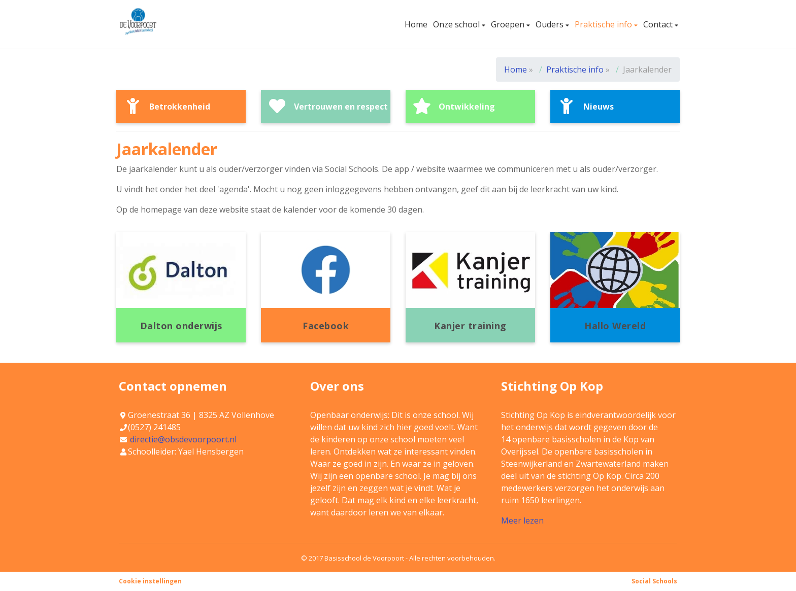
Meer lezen (522, 520)
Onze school (457, 24)
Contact (659, 24)
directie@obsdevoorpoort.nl (183, 439)
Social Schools (654, 581)
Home (416, 24)
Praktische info (604, 24)
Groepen (508, 24)
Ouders (551, 24)
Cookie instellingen (150, 581)
